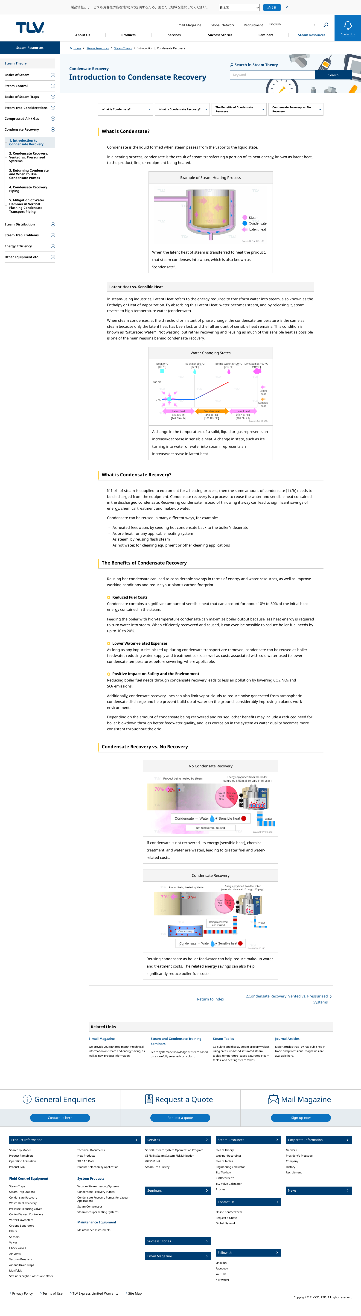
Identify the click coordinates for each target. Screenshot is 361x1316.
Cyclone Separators (21, 1226)
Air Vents (15, 1254)
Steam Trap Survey (157, 1167)
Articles (220, 1189)
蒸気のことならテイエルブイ (30, 27)
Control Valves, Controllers (26, 1214)
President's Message (299, 1156)
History (290, 1167)
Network (291, 1150)
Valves (13, 1242)
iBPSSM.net (152, 1161)
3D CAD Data (85, 1161)
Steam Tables (223, 1038)
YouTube (221, 1274)
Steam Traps (17, 1186)
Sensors (14, 1237)
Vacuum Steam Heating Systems (98, 1186)
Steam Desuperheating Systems (98, 1212)
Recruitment (294, 1172)
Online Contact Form (229, 1212)
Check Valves (17, 1248)
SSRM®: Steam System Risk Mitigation (169, 1156)
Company (292, 1161)
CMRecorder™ (225, 1178)
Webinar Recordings (229, 1156)
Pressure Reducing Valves (25, 1209)
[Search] (326, 25)
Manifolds (15, 1270)
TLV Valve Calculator (229, 1184)
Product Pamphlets (21, 1156)
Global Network (226, 1223)
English (275, 24)
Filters (13, 1231)
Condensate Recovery (23, 1197)
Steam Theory (225, 1150)
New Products (86, 1156)
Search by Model (20, 1150)
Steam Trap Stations (22, 1192)
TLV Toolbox (223, 1172)
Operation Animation (22, 1161)
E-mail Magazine (102, 1038)
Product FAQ (17, 1167)
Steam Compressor (89, 1206)
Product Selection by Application (97, 1167)
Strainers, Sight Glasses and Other (31, 1276)
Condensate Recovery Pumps (96, 1192)
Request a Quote (226, 1218)
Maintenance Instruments (94, 1230)
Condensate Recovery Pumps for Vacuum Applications (103, 1199)
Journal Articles (287, 1038)
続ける (272, 7)
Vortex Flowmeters (21, 1220)
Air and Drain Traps (21, 1265)
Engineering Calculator (230, 1167)
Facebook (222, 1268)
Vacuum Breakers (20, 1259)
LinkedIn (221, 1263)
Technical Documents (91, 1150)
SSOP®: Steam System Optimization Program (174, 1150)
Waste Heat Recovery (23, 1203)
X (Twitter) (222, 1280)
